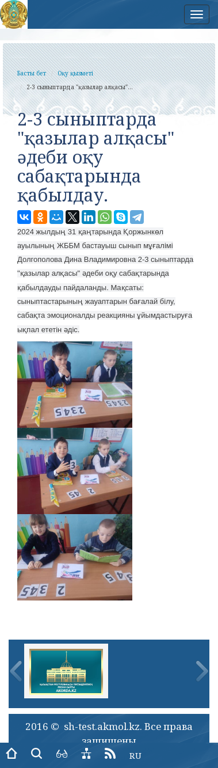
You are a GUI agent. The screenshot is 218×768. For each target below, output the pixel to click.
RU (135, 755)
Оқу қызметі (75, 73)
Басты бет (31, 73)
